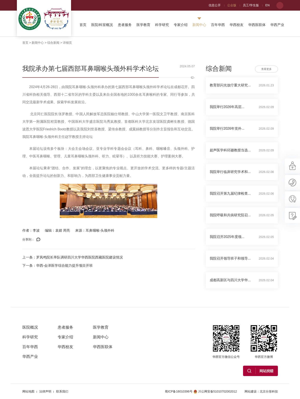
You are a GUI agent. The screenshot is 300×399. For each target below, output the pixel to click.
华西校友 (236, 25)
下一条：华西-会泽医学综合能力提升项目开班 (57, 265)
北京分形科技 (269, 391)
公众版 (231, 5)
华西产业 (277, 25)
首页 (82, 25)
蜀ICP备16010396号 (179, 391)
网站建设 (251, 391)
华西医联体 (257, 25)
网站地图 (28, 391)
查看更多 (266, 69)
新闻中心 (199, 25)
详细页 (67, 42)
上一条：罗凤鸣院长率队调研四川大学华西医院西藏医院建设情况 (72, 257)
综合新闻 (53, 42)
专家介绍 (181, 25)
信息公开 (215, 5)
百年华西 (218, 25)
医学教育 (143, 25)
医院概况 (30, 327)
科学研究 (162, 25)
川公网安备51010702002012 (215, 391)
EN (267, 5)
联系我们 (62, 391)
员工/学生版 (251, 5)
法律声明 (45, 391)
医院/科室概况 (102, 25)
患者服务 (125, 25)
